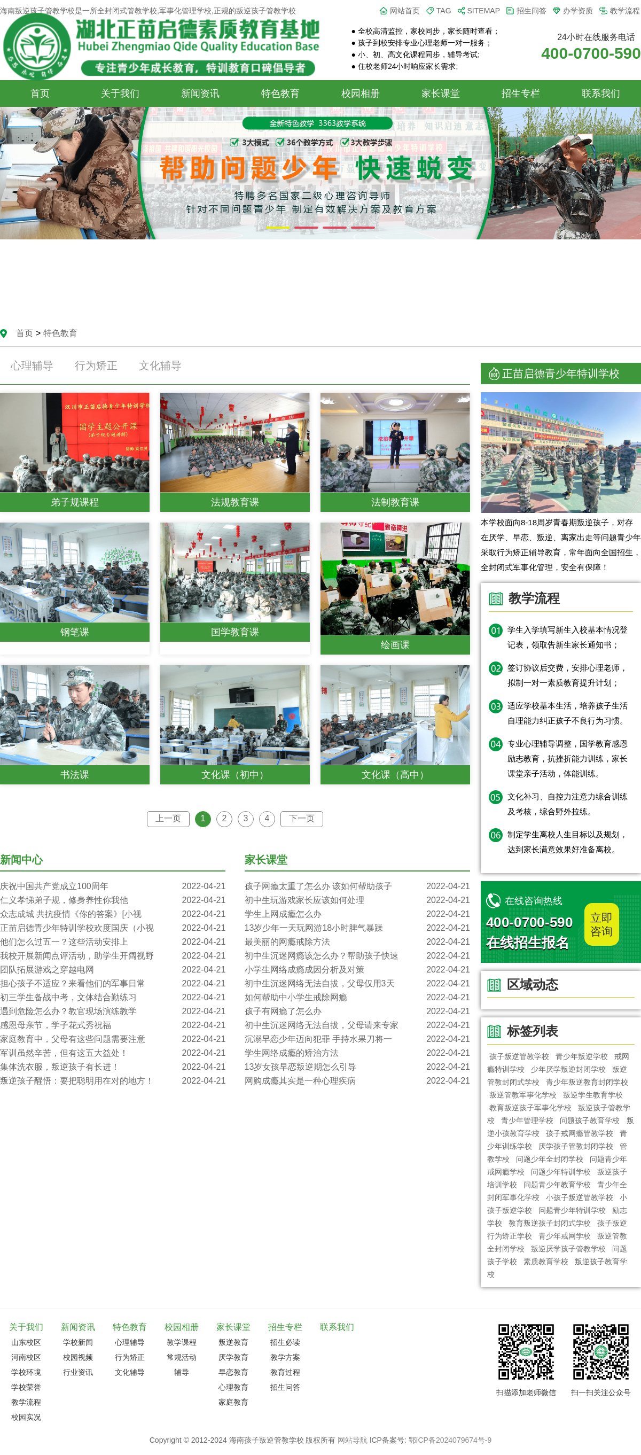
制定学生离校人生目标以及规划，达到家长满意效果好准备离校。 (567, 842)
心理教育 (233, 1387)
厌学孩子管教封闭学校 (575, 1146)
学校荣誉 (26, 1387)
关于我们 (120, 93)
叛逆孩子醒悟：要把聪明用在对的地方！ (112, 1081)
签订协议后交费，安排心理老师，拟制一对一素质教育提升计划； (567, 675)
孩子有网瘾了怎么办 (357, 1011)
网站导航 (353, 1440)
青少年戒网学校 (564, 1236)
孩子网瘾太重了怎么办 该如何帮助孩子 (357, 886)
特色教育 (280, 93)
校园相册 (360, 93)
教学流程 (625, 10)
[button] (278, 228)
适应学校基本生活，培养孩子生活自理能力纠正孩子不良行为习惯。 (567, 713)
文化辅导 (160, 365)
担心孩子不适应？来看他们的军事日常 (112, 984)
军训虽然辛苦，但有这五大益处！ (112, 1053)
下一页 (302, 818)
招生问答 (531, 10)
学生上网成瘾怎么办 (357, 914)
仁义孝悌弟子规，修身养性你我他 (112, 900)
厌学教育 (233, 1357)
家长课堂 (440, 93)
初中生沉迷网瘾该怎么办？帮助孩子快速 (357, 956)
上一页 (168, 818)
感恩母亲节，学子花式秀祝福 (112, 1025)
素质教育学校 (545, 1261)
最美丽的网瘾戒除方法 (357, 942)
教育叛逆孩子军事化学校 (530, 1107)
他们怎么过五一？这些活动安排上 (112, 942)
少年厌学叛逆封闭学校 (568, 1069)
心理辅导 (32, 365)
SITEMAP (483, 10)
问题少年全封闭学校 (549, 1159)
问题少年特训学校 (561, 1172)
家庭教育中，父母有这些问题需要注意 (112, 1039)
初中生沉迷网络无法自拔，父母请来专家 (357, 1025)
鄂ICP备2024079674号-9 (450, 1440)
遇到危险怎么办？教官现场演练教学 (112, 1011)
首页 (40, 93)
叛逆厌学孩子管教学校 (568, 1248)
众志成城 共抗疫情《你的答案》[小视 (112, 914)
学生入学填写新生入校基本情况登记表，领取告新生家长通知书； (567, 637)
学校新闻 (78, 1342)
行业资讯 (78, 1372)
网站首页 (405, 10)
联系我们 (601, 93)
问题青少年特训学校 (572, 1210)
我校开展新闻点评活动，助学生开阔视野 (112, 956)
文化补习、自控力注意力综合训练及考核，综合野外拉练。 (567, 804)
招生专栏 (521, 93)
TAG (443, 10)
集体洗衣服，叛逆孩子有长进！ (112, 1067)
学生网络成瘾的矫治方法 (357, 1053)
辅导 (181, 1372)
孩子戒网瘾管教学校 (579, 1133)
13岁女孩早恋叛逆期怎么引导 (357, 1067)
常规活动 (182, 1357)
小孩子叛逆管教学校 (579, 1197)
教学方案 (285, 1357)
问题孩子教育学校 (590, 1120)
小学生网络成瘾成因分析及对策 (357, 970)
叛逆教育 (233, 1342)
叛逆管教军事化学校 (523, 1095)
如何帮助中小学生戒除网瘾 (357, 998)
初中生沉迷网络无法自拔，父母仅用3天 (357, 984)
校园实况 (26, 1417)
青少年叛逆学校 (581, 1056)
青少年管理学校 (527, 1120)
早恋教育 (233, 1372)
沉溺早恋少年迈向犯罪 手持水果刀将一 (357, 1039)
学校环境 (26, 1372)
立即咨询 (601, 924)
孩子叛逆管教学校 (519, 1056)
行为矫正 (96, 365)
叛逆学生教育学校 (593, 1095)
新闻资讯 (200, 93)
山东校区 (26, 1342)
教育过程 (285, 1372)
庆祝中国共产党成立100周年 (112, 886)
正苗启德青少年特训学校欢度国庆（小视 (112, 928)
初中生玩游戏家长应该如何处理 (357, 900)
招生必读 (285, 1342)
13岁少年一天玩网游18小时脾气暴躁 (357, 928)
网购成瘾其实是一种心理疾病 (357, 1081)
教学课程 (182, 1342)
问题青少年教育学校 (557, 1184)
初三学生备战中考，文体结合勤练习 (112, 998)
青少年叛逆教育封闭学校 (587, 1082)
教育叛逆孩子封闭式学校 (549, 1223)
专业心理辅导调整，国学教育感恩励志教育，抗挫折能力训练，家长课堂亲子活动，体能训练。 (567, 758)
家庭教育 (233, 1402)
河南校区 (26, 1357)
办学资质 (578, 10)
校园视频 (78, 1357)
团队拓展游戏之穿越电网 (112, 970)
